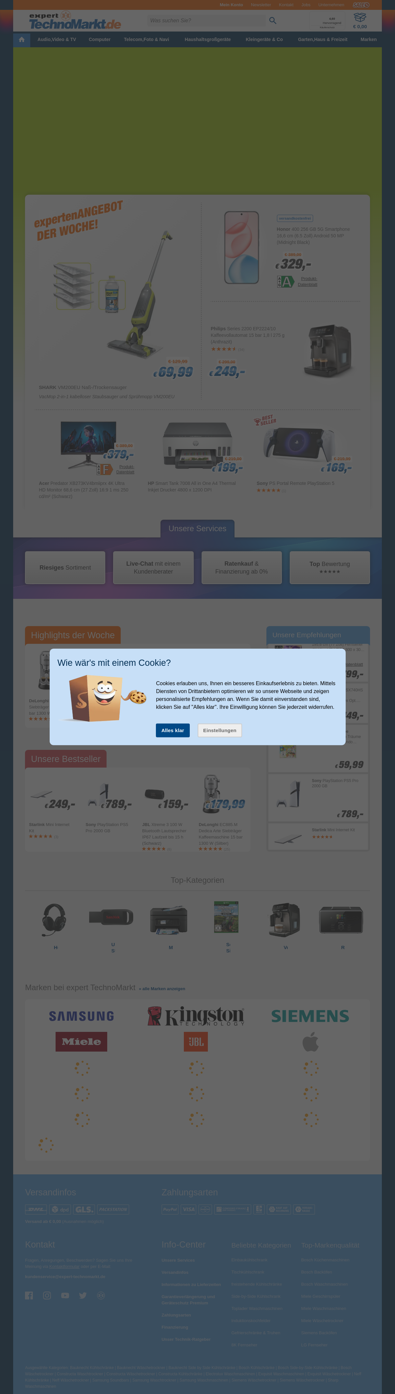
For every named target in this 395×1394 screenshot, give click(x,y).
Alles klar (172, 730)
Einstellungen (219, 730)
